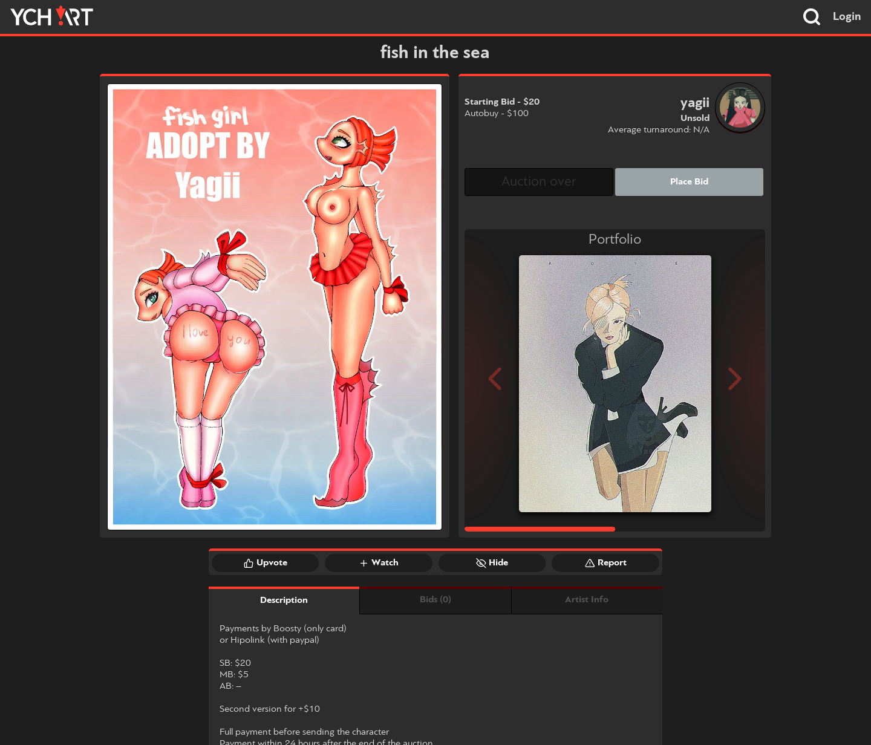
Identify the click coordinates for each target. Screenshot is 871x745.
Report (606, 563)
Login (847, 17)
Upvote (265, 563)
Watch (379, 563)
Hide (492, 563)
